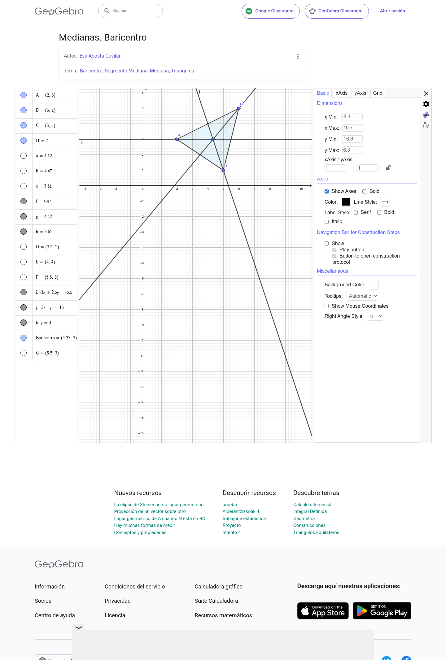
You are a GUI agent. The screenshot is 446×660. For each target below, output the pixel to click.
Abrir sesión (392, 11)
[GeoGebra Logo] (59, 11)
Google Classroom (269, 11)
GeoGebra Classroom (335, 11)
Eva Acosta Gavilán (101, 56)
